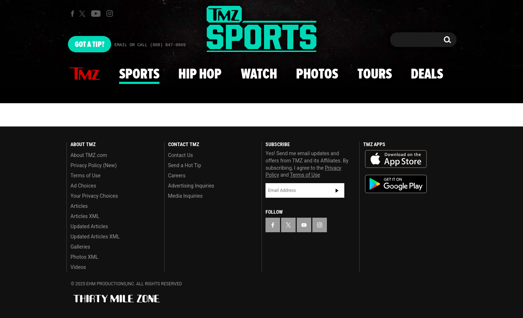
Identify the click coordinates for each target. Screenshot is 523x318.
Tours (374, 74)
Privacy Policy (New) (93, 165)
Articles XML (85, 216)
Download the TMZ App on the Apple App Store (396, 159)
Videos (78, 267)
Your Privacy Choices (94, 196)
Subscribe (337, 190)
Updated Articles (89, 226)
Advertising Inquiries (191, 186)
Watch (259, 74)
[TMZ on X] (83, 13)
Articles (79, 206)
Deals (427, 74)
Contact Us (180, 155)
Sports (139, 74)
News (84, 74)
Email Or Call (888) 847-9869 (150, 45)
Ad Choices (83, 186)
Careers (177, 175)
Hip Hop (200, 74)
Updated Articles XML (94, 236)
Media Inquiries (185, 196)
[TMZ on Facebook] (72, 13)
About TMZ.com (88, 155)
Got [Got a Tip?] (89, 44)
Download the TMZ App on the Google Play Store (396, 184)
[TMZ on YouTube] (304, 225)
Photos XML (84, 257)
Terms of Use (85, 175)
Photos (317, 74)
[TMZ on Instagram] (110, 13)
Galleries (80, 247)
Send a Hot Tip (184, 165)
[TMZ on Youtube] (96, 13)
